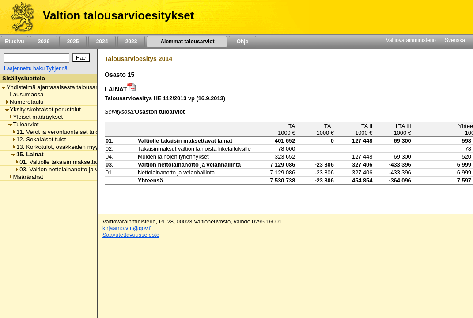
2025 (73, 41)
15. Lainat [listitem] (27, 154)
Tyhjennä (57, 68)
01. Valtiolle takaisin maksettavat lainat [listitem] (67, 162)
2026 (44, 41)
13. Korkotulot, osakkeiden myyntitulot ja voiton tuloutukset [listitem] (90, 147)
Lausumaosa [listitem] (24, 94)
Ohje (242, 41)
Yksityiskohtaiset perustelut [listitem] (43, 109)
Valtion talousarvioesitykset (118, 15)
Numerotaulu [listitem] (24, 101)
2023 (131, 41)
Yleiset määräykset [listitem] (35, 117)
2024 (102, 41)
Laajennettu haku (24, 68)
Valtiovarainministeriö (411, 40)
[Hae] (81, 57)
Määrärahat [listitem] (25, 177)
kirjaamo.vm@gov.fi (127, 228)
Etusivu (14, 41)
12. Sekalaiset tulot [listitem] (38, 139)
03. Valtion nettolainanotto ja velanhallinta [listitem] (71, 169)
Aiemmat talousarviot (187, 41)
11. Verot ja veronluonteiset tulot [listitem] (55, 132)
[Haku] (36, 58)
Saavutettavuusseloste (130, 234)
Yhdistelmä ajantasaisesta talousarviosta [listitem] (57, 87)
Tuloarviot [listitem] (23, 124)
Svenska (455, 40)
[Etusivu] (19, 17)
